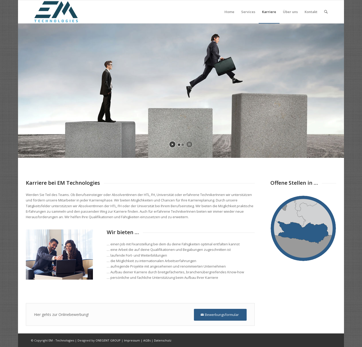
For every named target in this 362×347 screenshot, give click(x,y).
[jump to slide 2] (183, 145)
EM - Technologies (61, 340)
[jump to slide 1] (179, 145)
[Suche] (326, 11)
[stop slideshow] (189, 144)
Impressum (132, 340)
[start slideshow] (172, 144)
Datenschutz (162, 340)
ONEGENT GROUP (108, 340)
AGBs (147, 340)
